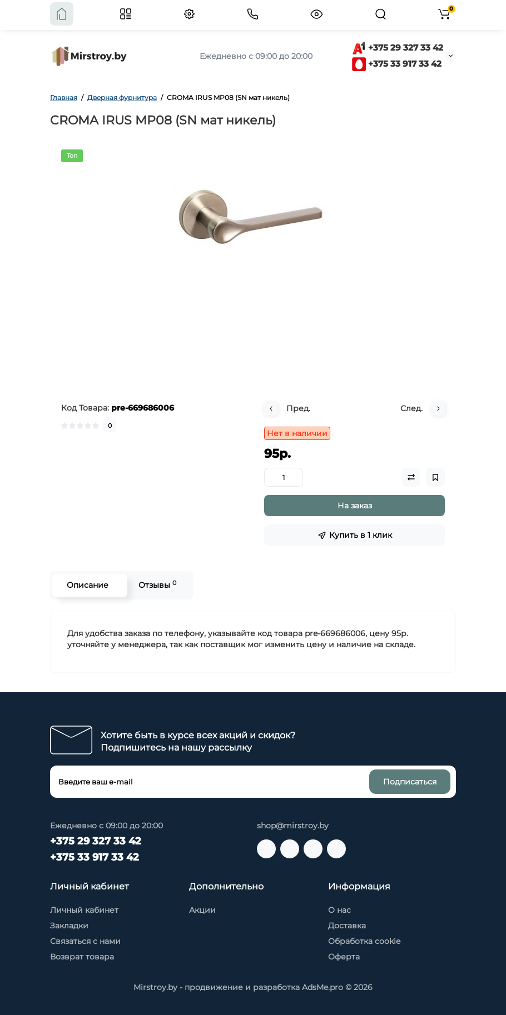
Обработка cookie (364, 941)
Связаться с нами (85, 941)
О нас (339, 910)
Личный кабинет (84, 910)
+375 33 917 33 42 (396, 63)
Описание (87, 585)
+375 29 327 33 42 (397, 47)
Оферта (344, 957)
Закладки (69, 926)
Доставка (347, 926)
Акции (202, 910)
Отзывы (157, 584)
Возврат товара (82, 957)
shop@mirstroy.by (293, 826)
